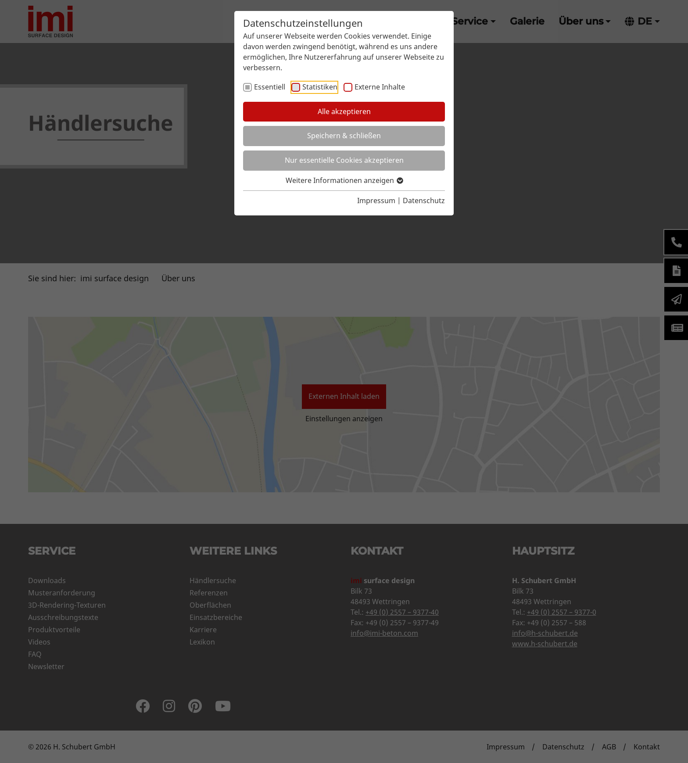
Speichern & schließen (344, 135)
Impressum (376, 200)
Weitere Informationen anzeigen (344, 180)
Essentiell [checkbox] (269, 87)
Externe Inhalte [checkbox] (380, 87)
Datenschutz (424, 200)
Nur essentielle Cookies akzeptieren (344, 160)
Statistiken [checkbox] (319, 87)
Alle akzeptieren (344, 111)
